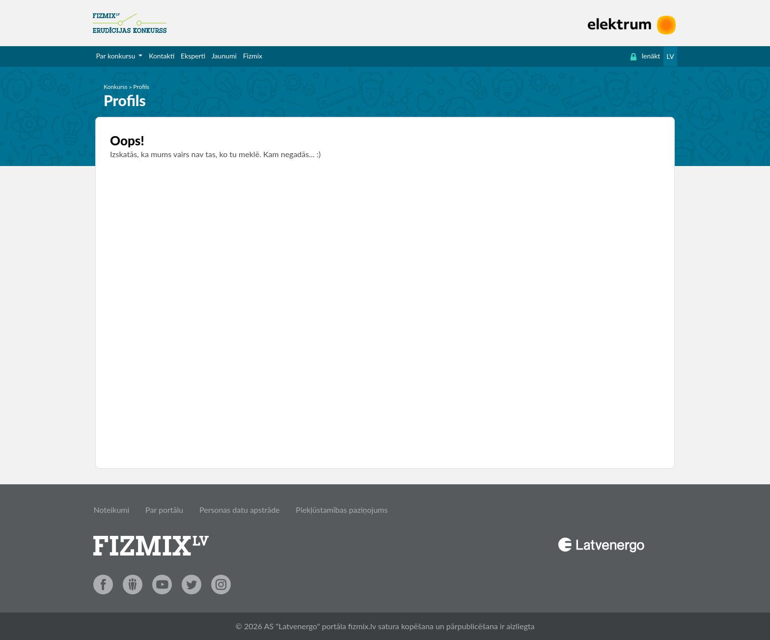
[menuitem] (119, 56)
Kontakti (161, 56)
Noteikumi (111, 509)
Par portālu (164, 509)
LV (670, 56)
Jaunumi (224, 56)
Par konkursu (116, 56)
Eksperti (193, 56)
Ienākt (645, 56)
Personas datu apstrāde (239, 509)
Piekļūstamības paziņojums (341, 509)
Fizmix (252, 56)
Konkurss (116, 86)
